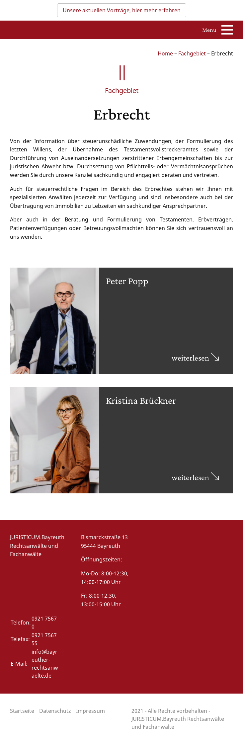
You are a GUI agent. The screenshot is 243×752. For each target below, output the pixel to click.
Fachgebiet (192, 53)
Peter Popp (127, 280)
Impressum (90, 710)
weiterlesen (195, 357)
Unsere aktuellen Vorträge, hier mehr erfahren (122, 10)
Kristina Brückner (141, 400)
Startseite (22, 710)
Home (165, 53)
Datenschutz (55, 710)
